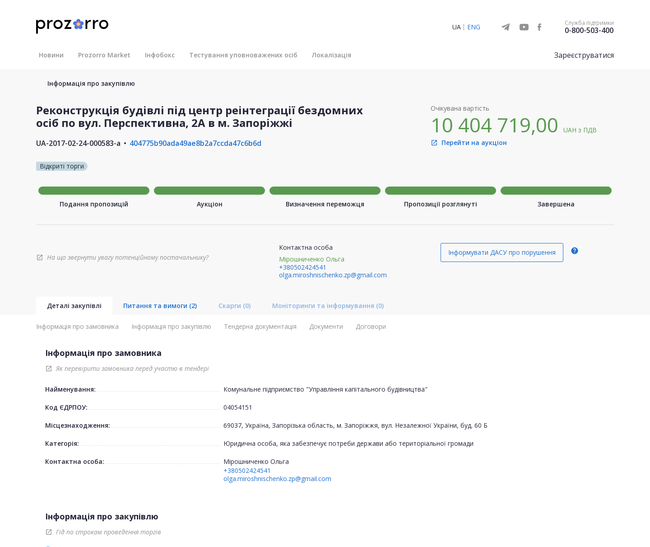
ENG (473, 27)
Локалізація (331, 55)
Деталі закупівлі (74, 305)
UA (456, 27)
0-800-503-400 (589, 30)
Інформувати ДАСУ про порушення (502, 252)
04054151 (237, 407)
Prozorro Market (104, 55)
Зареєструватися (584, 55)
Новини (51, 55)
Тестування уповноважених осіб (243, 55)
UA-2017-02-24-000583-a (78, 143)
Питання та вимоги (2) (160, 305)
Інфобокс (160, 55)
